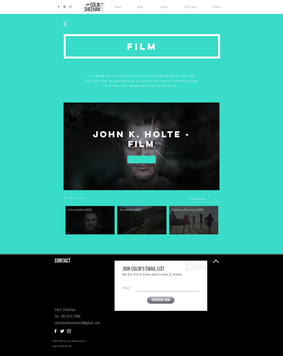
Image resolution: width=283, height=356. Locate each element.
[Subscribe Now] (160, 300)
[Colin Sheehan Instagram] (70, 7)
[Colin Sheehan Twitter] (64, 7)
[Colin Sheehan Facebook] (58, 7)
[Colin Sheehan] (55, 331)
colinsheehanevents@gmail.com (77, 322)
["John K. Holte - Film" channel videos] (141, 221)
